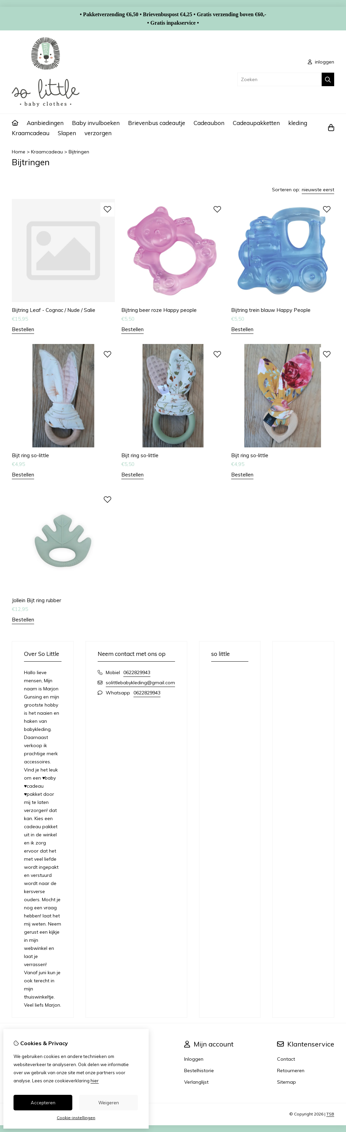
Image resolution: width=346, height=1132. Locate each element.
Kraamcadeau (30, 133)
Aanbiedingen (45, 122)
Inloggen (193, 1059)
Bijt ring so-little (30, 455)
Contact (286, 1059)
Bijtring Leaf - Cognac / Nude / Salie (53, 310)
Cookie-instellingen (76, 1117)
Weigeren (108, 1102)
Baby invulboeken (96, 122)
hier (95, 1080)
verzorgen (98, 133)
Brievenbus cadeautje (156, 122)
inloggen (321, 62)
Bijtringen (79, 152)
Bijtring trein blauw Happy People (271, 310)
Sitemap (286, 1082)
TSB (330, 1113)
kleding (297, 122)
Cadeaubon (209, 122)
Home (18, 152)
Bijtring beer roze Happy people (159, 310)
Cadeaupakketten (256, 122)
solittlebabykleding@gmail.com (140, 683)
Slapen (67, 133)
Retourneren (290, 1070)
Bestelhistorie (199, 1070)
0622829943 (136, 672)
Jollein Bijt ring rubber (36, 600)
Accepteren (43, 1102)
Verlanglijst (196, 1082)
